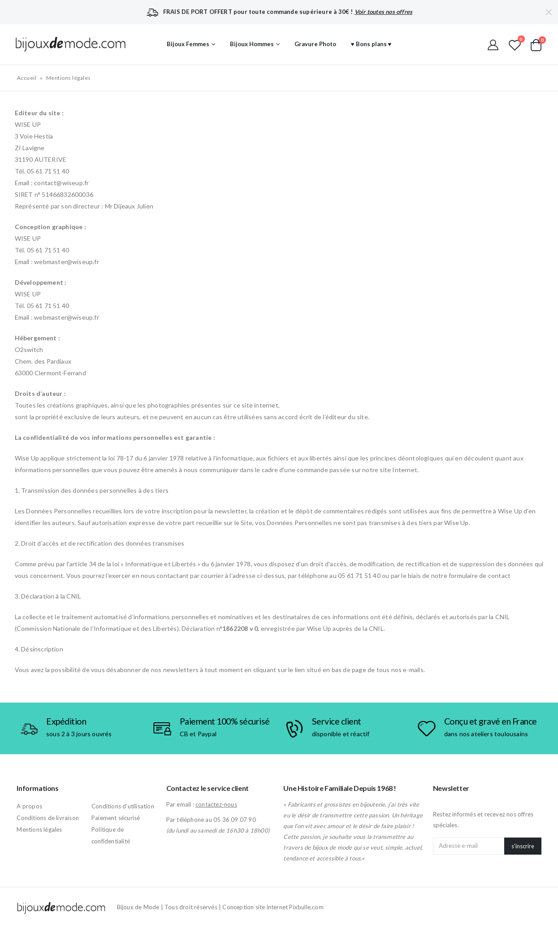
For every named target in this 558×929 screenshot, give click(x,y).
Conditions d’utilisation (122, 806)
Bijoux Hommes (252, 44)
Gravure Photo (315, 44)
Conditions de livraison (48, 817)
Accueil (27, 77)
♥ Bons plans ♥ (371, 44)
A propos (29, 806)
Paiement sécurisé (115, 817)
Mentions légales (39, 829)
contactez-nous (216, 804)
